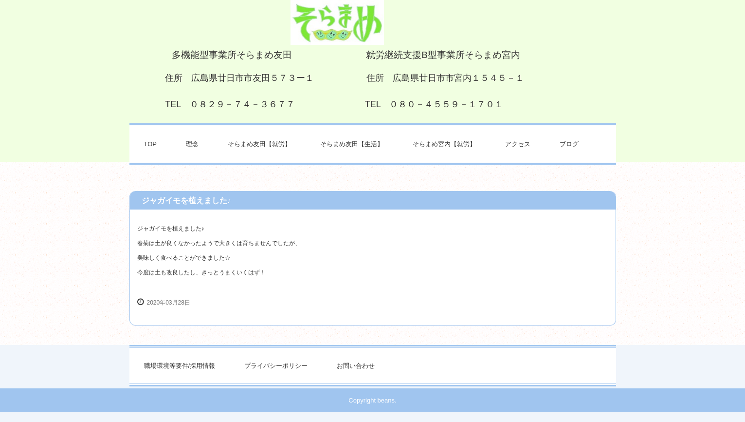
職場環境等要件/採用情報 (180, 365)
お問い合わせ (356, 365)
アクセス (517, 144)
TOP (150, 144)
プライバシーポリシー (276, 365)
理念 (192, 144)
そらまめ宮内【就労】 (444, 144)
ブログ (569, 144)
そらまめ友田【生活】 (351, 144)
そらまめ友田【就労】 (259, 144)
